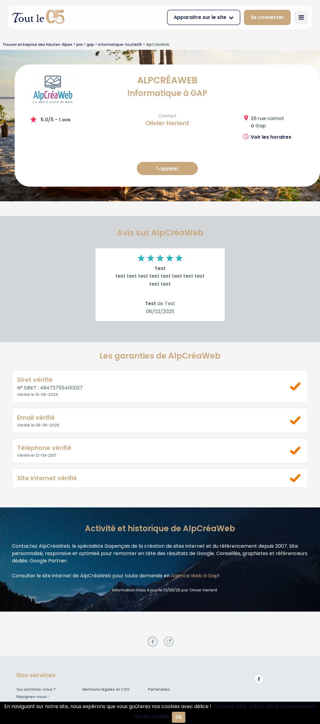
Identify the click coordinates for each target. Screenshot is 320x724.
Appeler (167, 168)
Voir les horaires (271, 137)
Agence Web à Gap (194, 575)
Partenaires (159, 689)
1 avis (65, 120)
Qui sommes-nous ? (36, 689)
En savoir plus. (230, 706)
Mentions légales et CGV (105, 689)
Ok (178, 717)
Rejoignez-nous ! (32, 696)
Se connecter (267, 17)
